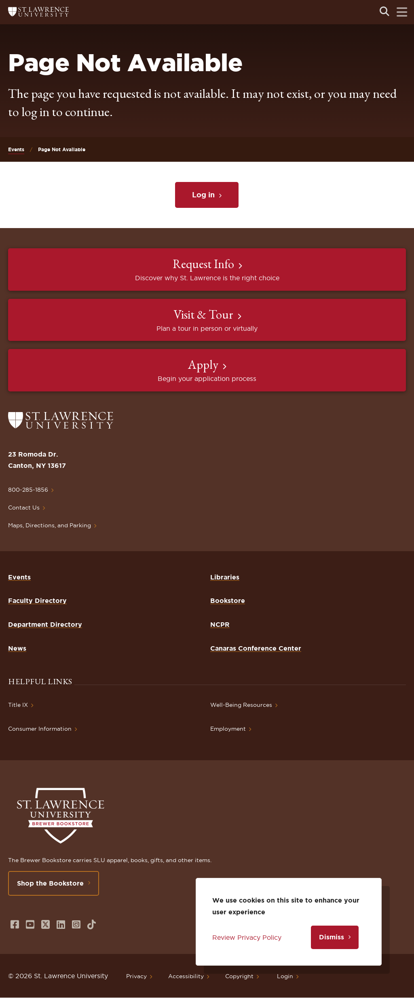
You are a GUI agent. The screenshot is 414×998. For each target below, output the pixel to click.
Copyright (239, 976)
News (17, 648)
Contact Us (24, 507)
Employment (228, 728)
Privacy (136, 976)
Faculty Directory (37, 600)
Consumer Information (40, 728)
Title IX (18, 705)
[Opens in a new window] (15, 924)
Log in (203, 194)
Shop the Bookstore (50, 883)
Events (16, 149)
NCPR (220, 624)
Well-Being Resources (241, 705)
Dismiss (331, 937)
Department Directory (45, 624)
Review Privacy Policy (246, 937)
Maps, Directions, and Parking (49, 525)
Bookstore (227, 600)
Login (285, 976)
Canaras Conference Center (255, 648)
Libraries (224, 577)
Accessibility (186, 976)
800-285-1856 (28, 489)
